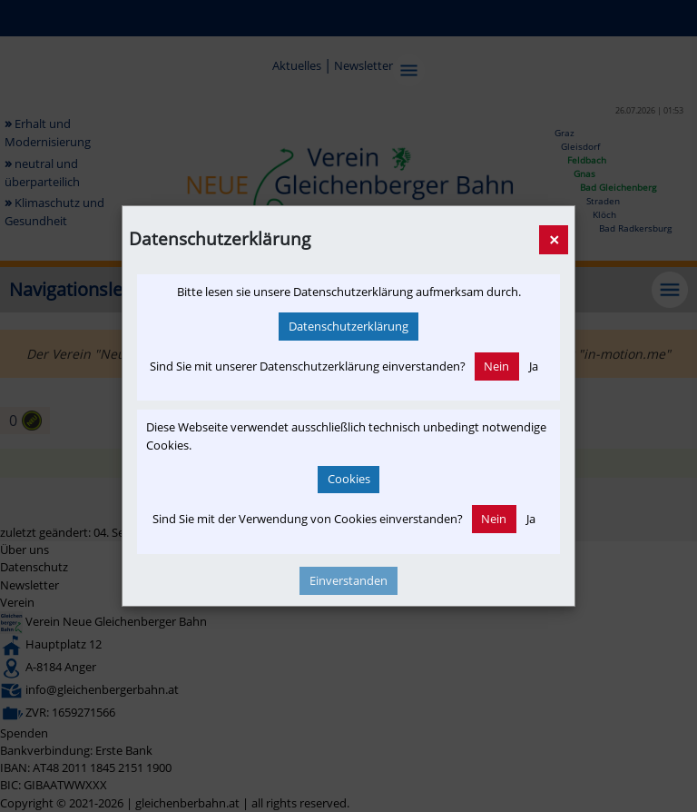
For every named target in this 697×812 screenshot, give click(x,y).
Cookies (349, 478)
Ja (533, 366)
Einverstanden (348, 580)
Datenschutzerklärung (348, 326)
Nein (496, 366)
